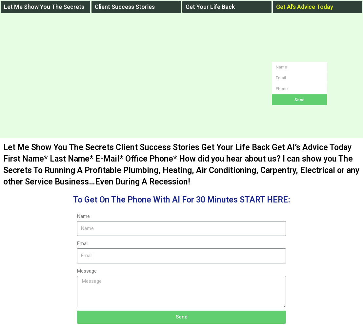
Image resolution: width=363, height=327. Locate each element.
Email (83, 243)
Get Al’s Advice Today (305, 6)
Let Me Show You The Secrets (44, 6)
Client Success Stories (126, 6)
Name (83, 216)
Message (87, 271)
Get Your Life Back (210, 6)
